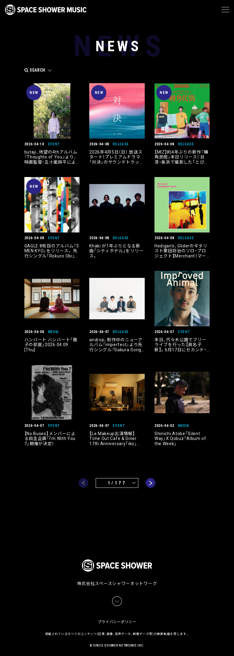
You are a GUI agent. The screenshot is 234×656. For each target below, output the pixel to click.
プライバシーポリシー (117, 619)
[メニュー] (225, 9)
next (150, 483)
